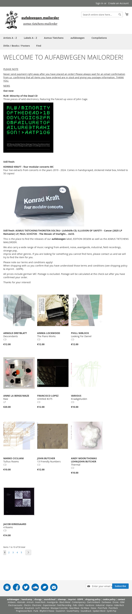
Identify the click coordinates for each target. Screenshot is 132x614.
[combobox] (102, 14)
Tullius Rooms (13, 460)
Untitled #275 (47, 397)
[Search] (119, 14)
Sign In (99, 3)
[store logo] (32, 20)
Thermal (84, 461)
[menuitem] (38, 46)
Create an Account (118, 3)
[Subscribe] (120, 586)
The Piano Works (48, 334)
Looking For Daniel (81, 334)
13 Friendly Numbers (49, 460)
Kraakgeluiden (79, 397)
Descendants (15, 334)
